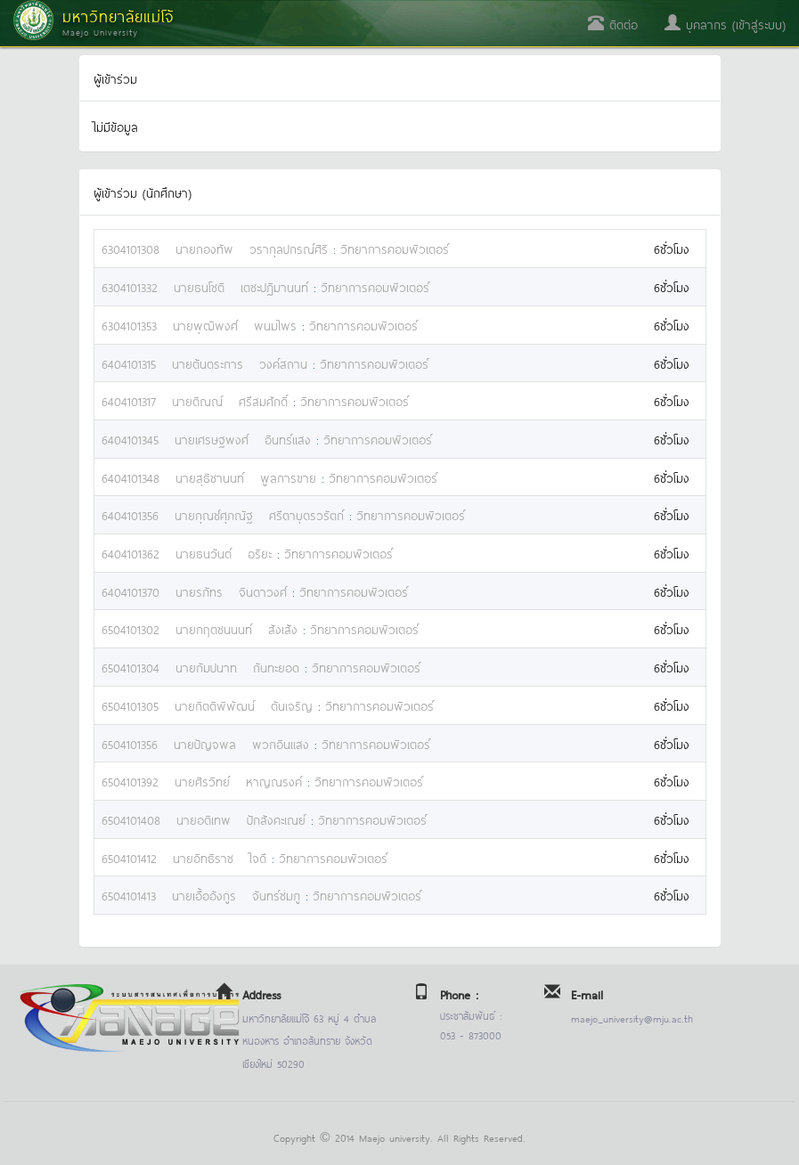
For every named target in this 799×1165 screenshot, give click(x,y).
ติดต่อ (613, 23)
